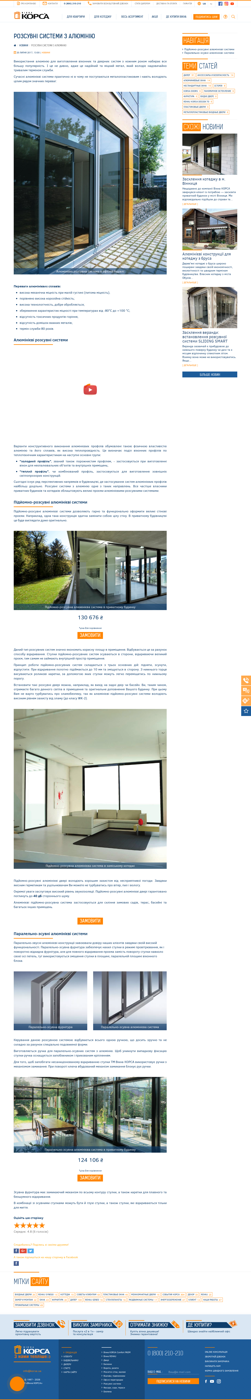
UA (204, 3)
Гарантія (187, 3)
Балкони (108, 1364)
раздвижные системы (143, 1300)
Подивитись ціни (206, 17)
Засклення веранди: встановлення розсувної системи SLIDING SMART (205, 336)
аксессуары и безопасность (215, 75)
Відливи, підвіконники (114, 1375)
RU (211, 3)
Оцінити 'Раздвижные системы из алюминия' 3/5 (29, 1225)
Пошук (233, 16)
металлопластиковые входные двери (206, 112)
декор (193, 1295)
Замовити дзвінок (40, 1325)
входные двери (25, 1295)
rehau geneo (94, 1300)
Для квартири (76, 16)
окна (44, 1300)
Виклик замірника (98, 1325)
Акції (155, 16)
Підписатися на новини (173, 1381)
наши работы (212, 1300)
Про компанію (26, 3)
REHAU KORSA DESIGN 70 (198, 102)
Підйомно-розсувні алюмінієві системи (209, 49)
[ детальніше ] (190, 203)
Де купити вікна (176, 16)
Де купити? (212, 1325)
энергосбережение (172, 1300)
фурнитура (59, 1300)
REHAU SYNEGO (47, 1295)
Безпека (108, 1391)
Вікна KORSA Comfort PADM (117, 1352)
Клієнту (68, 1356)
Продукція (71, 1352)
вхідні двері (208, 96)
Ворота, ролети (111, 1367)
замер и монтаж (25, 1300)
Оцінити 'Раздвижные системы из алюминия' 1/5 (17, 1225)
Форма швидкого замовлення (221, 1371)
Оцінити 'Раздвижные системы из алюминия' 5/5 (42, 1225)
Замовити (90, 635)
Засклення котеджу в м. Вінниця (203, 181)
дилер (189, 75)
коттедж (67, 1295)
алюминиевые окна (197, 80)
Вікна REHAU (110, 1356)
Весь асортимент (132, 16)
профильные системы (29, 1305)
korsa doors (192, 91)
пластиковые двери (196, 107)
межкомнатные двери (145, 1295)
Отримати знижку (155, 1325)
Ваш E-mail (155, 1372)
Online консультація (216, 1352)
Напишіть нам (213, 1366)
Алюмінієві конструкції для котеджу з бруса (206, 256)
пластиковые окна (115, 1295)
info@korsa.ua (32, 1371)
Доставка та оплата (166, 3)
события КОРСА (174, 1295)
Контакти (50, 3)
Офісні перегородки (113, 1379)
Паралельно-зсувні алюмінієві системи (209, 53)
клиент (194, 1300)
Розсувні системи (112, 1383)
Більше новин (210, 375)
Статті (67, 1368)
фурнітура (190, 96)
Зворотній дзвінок (215, 1356)
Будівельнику (71, 1360)
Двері (106, 1360)
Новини (46, 52)
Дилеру (67, 1364)
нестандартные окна (197, 86)
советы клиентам (88, 1295)
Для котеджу (102, 16)
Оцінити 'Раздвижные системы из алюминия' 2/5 (23, 1225)
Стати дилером (142, 3)
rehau (206, 1295)
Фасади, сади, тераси (114, 1387)
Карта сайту (70, 1372)
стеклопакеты (116, 1300)
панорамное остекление (219, 91)
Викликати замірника (217, 1361)
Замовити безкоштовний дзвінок (108, 3)
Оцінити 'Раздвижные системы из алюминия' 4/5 (36, 1225)
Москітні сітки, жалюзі (115, 1371)
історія (219, 86)
